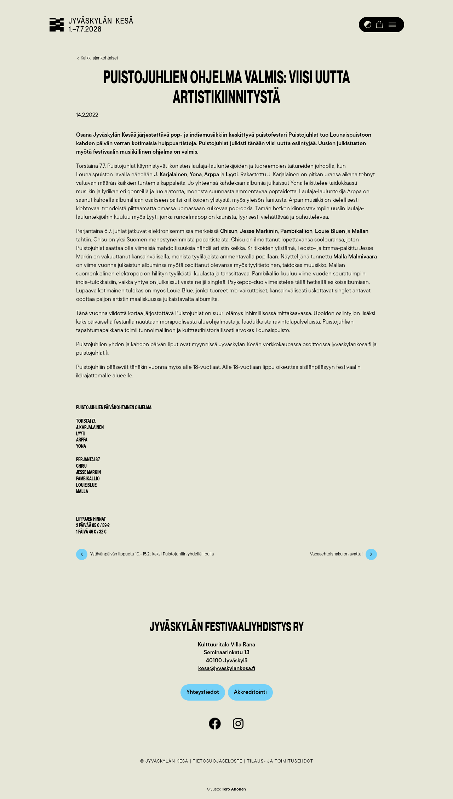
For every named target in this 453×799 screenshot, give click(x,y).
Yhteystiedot (203, 693)
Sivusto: (226, 790)
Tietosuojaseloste (217, 761)
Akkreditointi (250, 693)
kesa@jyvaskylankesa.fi (226, 669)
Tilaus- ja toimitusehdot (280, 761)
